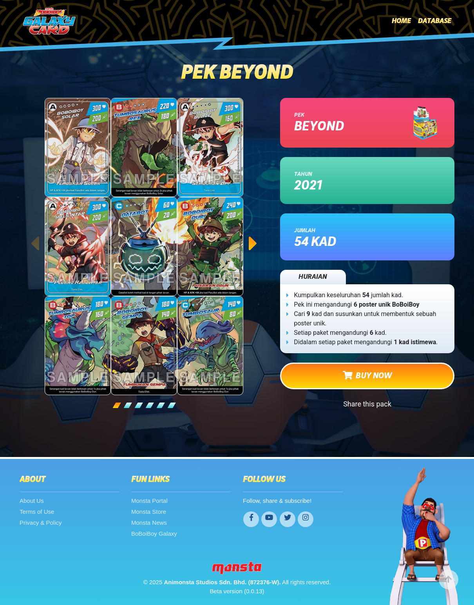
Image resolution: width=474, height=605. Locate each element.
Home (401, 21)
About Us (32, 500)
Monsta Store (148, 511)
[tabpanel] (144, 246)
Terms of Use (37, 511)
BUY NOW (367, 375)
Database (434, 21)
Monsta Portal (149, 500)
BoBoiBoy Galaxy (154, 533)
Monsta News (149, 522)
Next (253, 236)
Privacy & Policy (41, 522)
